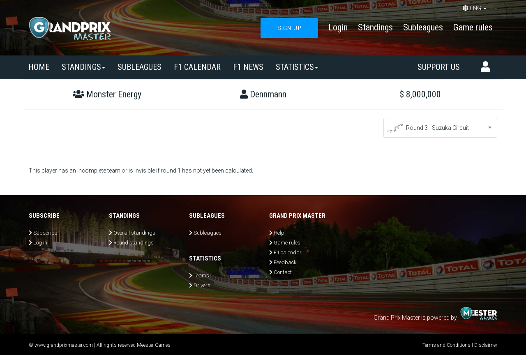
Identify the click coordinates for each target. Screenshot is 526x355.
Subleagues (423, 27)
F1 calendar (197, 67)
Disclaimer (485, 345)
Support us (439, 67)
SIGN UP (289, 28)
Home (38, 67)
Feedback (285, 262)
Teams (201, 275)
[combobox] (440, 128)
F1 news (248, 67)
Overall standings (134, 233)
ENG (475, 8)
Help (279, 233)
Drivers (202, 285)
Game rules (473, 27)
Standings (375, 27)
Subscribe (45, 233)
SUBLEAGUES (139, 67)
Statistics (297, 67)
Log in (40, 243)
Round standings (133, 243)
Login (338, 27)
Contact (283, 272)
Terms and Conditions (446, 345)
